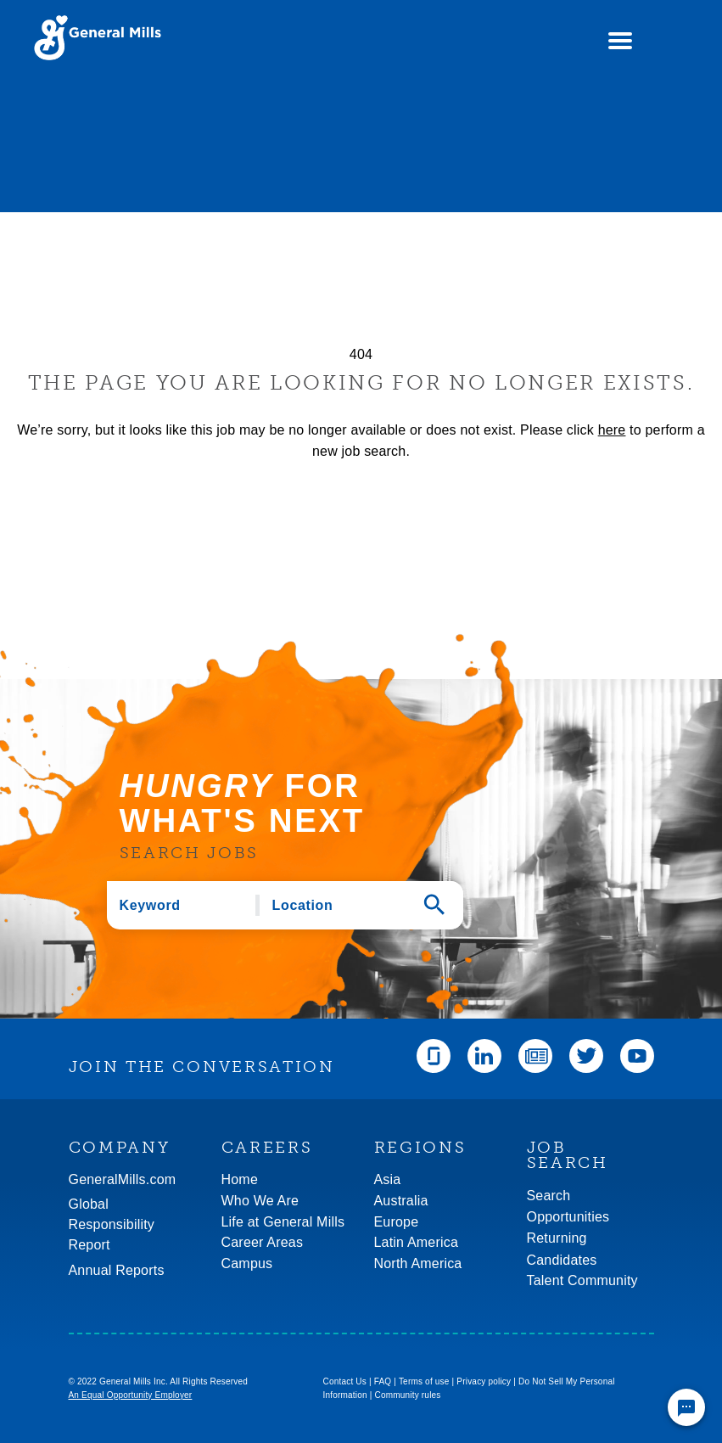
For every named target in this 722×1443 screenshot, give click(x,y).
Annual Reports (117, 1270)
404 (361, 354)
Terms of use (424, 1381)
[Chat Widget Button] (686, 1407)
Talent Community (582, 1280)
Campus (247, 1263)
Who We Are (260, 1200)
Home (239, 1179)
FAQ (383, 1381)
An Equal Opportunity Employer (131, 1395)
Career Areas (262, 1242)
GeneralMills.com (122, 1179)
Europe (396, 1222)
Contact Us (345, 1381)
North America (418, 1263)
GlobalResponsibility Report (112, 1224)
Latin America (416, 1242)
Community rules (408, 1395)
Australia (401, 1200)
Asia (387, 1179)
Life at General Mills (283, 1222)
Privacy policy (483, 1381)
